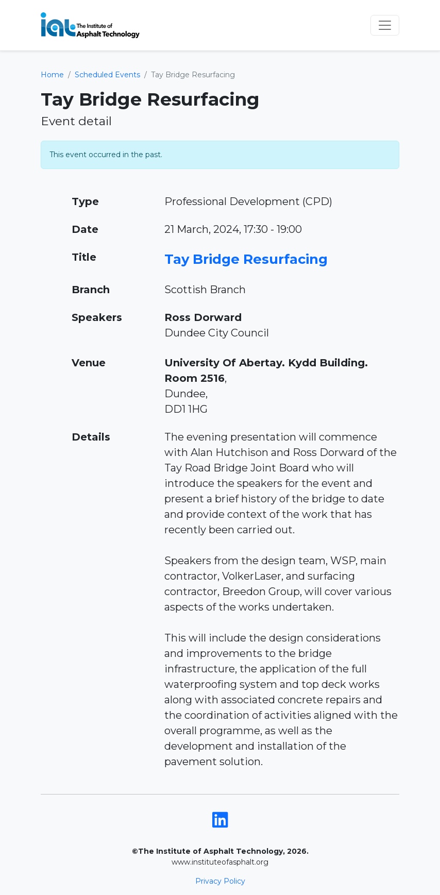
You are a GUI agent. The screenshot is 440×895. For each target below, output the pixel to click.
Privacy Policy (220, 881)
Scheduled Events (107, 74)
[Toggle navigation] (384, 25)
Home (52, 74)
